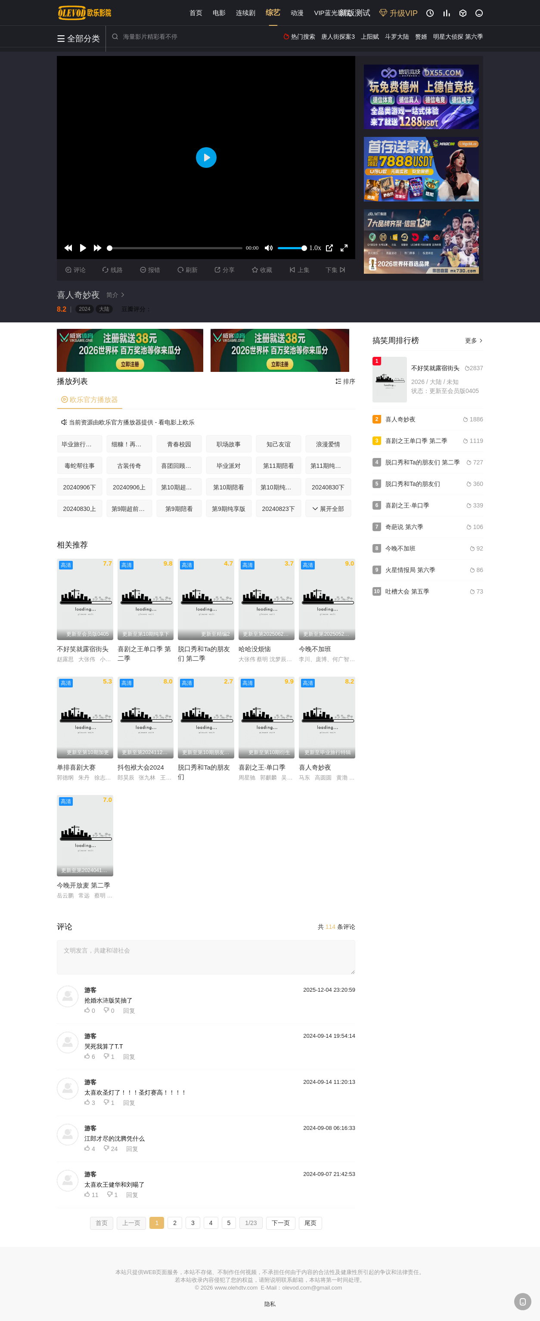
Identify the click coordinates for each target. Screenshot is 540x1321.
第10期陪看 (228, 487)
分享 (224, 269)
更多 (474, 340)
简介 (116, 294)
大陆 (104, 309)
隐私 (270, 1304)
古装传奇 (129, 465)
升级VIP (398, 13)
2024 (84, 309)
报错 (150, 269)
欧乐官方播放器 (89, 399)
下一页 (281, 1222)
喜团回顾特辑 (179, 465)
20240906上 (129, 487)
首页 (195, 12)
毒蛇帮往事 (80, 465)
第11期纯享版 (329, 465)
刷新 (187, 269)
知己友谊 (279, 444)
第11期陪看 (278, 465)
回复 (129, 1010)
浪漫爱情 (328, 444)
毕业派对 (229, 465)
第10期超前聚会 (181, 487)
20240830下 (328, 487)
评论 (75, 269)
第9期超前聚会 (131, 508)
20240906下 (79, 487)
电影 (219, 12)
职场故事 (229, 444)
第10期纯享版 (279, 487)
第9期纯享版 (228, 508)
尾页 (310, 1222)
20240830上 (79, 508)
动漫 (297, 12)
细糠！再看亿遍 (132, 444)
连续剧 (245, 12)
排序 (345, 381)
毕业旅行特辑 (80, 444)
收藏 (262, 269)
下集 (337, 269)
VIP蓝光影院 (332, 12)
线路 (112, 269)
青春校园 (179, 444)
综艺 (273, 13)
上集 (299, 269)
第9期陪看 (179, 508)
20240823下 (278, 508)
